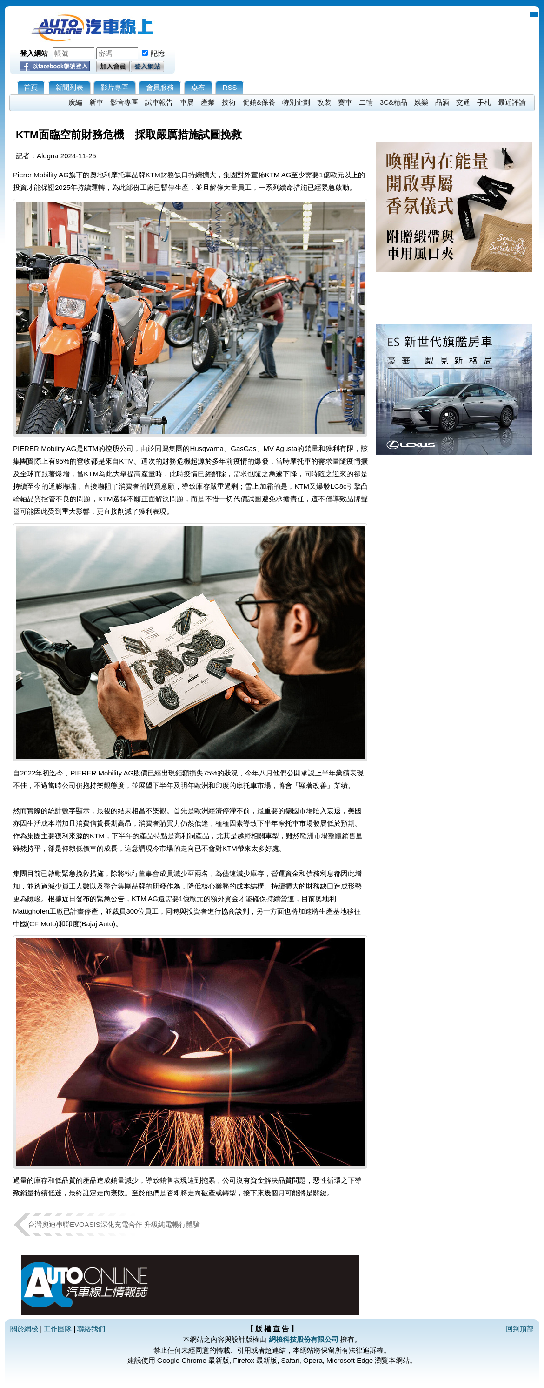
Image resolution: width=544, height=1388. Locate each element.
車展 (187, 102)
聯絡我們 (91, 1329)
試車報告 (159, 102)
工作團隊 (58, 1329)
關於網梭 (24, 1329)
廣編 (75, 102)
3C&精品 (393, 102)
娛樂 (421, 102)
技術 (229, 102)
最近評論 (512, 102)
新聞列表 (69, 87)
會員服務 (160, 87)
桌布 (198, 87)
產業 (208, 102)
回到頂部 (520, 1329)
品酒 (442, 102)
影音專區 (124, 102)
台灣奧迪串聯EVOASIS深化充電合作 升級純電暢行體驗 (114, 1224)
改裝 (324, 102)
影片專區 (114, 87)
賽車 (345, 102)
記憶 (158, 53)
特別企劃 (296, 102)
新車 (96, 102)
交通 (463, 102)
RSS (230, 87)
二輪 (366, 102)
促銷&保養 (259, 102)
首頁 (31, 87)
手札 (484, 102)
